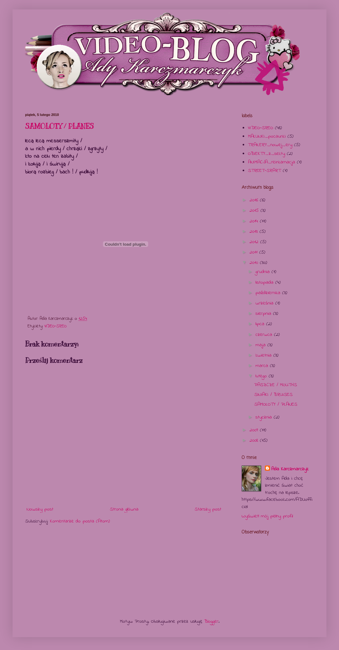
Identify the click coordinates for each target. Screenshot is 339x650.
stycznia (265, 417)
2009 (255, 430)
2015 (255, 210)
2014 (255, 221)
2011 (254, 252)
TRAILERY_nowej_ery (270, 145)
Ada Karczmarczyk (290, 469)
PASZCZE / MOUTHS (275, 385)
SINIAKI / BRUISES (273, 394)
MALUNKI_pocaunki (267, 136)
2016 (255, 200)
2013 (255, 231)
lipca (261, 324)
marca (263, 365)
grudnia (264, 272)
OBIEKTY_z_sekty (266, 153)
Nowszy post (40, 509)
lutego (262, 376)
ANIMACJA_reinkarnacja (271, 162)
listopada (265, 282)
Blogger (211, 621)
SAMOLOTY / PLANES (59, 126)
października (269, 293)
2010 (255, 262)
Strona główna (124, 509)
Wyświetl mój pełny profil (267, 516)
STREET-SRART (264, 170)
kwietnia (264, 355)
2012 (255, 242)
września (265, 303)
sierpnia (264, 313)
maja (261, 345)
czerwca (265, 334)
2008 (255, 440)
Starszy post (208, 509)
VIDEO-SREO (55, 326)
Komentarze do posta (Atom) (80, 521)
